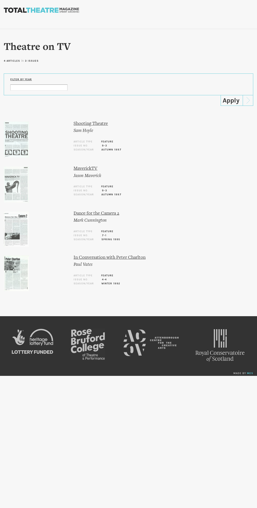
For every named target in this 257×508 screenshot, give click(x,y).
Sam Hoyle (83, 130)
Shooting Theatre (91, 123)
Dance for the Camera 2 (96, 213)
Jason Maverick (87, 176)
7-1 (104, 235)
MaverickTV (85, 168)
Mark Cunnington (90, 220)
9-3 (104, 145)
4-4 (104, 279)
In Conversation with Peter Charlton (110, 257)
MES (250, 373)
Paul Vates (83, 264)
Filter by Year (21, 79)
